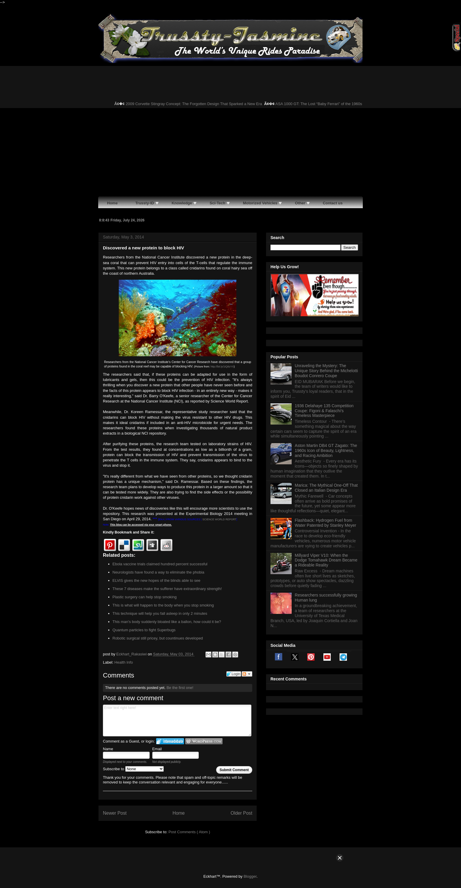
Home (179, 813)
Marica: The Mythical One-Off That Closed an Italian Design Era (326, 488)
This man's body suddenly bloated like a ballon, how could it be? (167, 621)
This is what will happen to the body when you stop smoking (163, 605)
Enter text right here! (177, 720)
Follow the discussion (247, 674)
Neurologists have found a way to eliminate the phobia (158, 572)
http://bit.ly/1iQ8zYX (222, 366)
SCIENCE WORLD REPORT (219, 519)
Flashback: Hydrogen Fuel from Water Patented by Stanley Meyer (325, 523)
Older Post (241, 813)
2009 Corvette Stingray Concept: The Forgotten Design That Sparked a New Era (197, 104)
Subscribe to (133, 769)
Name (108, 749)
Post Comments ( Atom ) (189, 832)
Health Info (123, 662)
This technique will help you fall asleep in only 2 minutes (160, 613)
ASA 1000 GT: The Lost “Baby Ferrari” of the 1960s (321, 104)
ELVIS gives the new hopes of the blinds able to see (157, 580)
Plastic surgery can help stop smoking (145, 597)
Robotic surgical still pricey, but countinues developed (158, 638)
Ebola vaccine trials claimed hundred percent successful (160, 564)
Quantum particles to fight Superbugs (144, 630)
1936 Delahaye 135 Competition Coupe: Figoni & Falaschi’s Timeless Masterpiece (324, 410)
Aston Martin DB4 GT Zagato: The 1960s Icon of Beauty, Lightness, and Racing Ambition (326, 450)
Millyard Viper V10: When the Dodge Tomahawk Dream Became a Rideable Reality (326, 560)
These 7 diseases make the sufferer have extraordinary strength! (167, 589)
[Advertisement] (230, 152)
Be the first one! (179, 687)
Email (157, 749)
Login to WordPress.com (204, 741)
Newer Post (115, 813)
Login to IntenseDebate (170, 741)
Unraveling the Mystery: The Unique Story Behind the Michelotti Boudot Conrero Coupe (326, 370)
